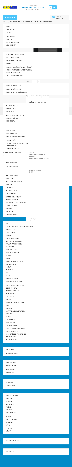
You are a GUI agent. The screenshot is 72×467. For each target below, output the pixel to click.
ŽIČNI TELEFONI (10, 369)
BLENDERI (8, 317)
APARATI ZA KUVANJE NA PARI (15, 285)
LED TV (8, 27)
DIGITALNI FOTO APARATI (13, 440)
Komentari (45, 96)
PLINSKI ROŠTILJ (10, 121)
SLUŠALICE (9, 401)
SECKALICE (9, 314)
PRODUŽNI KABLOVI (11, 413)
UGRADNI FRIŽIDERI (11, 133)
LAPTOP (8, 416)
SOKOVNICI (9, 299)
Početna (5, 22)
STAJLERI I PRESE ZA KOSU (14, 244)
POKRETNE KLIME (11, 193)
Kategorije (10, 17)
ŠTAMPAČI (9, 428)
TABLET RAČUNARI (11, 419)
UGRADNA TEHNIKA (15, 22)
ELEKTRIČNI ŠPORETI (12, 105)
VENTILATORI (9, 179)
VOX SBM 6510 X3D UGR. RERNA (43, 22)
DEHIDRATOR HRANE (12, 278)
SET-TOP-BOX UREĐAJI (12, 42)
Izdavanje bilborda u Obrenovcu (12, 152)
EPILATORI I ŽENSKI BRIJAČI (14, 241)
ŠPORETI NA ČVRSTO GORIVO (14, 181)
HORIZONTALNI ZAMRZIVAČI (14, 60)
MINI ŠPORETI (10, 111)
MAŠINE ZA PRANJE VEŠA (13, 85)
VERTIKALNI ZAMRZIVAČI (13, 73)
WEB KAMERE (10, 404)
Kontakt (5, 156)
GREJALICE (9, 208)
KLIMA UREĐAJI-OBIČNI (12, 176)
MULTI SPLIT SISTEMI (12, 200)
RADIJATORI (9, 187)
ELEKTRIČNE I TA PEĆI (12, 190)
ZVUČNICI (8, 407)
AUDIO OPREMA (10, 36)
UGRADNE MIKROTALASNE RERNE (15, 136)
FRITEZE (8, 275)
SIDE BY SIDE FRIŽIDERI (12, 57)
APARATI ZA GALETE (12, 331)
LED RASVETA (10, 451)
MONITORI (9, 398)
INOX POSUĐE (10, 349)
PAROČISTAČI (10, 296)
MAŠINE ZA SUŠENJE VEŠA (14, 89)
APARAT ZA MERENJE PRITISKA (15, 311)
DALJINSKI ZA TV (11, 45)
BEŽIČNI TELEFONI (11, 363)
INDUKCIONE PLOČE (11, 250)
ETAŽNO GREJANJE (11, 205)
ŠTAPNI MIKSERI (10, 319)
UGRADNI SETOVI (11, 146)
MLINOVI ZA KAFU (11, 229)
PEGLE (7, 224)
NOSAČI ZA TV (10, 39)
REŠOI (7, 273)
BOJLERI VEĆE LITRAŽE (12, 166)
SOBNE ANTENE (10, 30)
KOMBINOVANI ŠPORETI (12, 118)
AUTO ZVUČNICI (10, 386)
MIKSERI (8, 258)
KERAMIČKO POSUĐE (12, 353)
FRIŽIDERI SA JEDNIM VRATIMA (15, 54)
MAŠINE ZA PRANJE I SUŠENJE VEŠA (16, 92)
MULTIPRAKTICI (10, 322)
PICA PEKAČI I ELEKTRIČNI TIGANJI (16, 334)
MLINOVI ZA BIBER (11, 337)
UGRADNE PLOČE (11, 140)
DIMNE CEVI (9, 184)
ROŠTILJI (8, 267)
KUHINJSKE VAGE (11, 294)
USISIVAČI (8, 235)
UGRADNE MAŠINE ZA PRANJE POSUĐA (17, 143)
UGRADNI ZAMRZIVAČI (12, 149)
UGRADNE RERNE (11, 130)
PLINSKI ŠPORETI (11, 108)
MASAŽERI (9, 308)
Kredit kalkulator (35, 96)
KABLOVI (8, 32)
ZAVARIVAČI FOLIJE (11, 325)
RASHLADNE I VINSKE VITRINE (14, 76)
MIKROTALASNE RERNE (12, 252)
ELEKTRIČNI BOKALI (11, 288)
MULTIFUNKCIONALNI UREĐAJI (14, 281)
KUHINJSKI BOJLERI (11, 162)
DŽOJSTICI (9, 410)
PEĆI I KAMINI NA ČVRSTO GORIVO (16, 202)
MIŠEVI (8, 425)
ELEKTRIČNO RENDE (11, 340)
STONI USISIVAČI (10, 232)
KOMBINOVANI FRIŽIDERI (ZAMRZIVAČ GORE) (19, 67)
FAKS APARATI (10, 372)
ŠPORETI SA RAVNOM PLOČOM (15, 115)
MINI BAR (8, 63)
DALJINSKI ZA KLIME (12, 214)
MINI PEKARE (9, 270)
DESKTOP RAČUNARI (12, 395)
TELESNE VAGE (10, 247)
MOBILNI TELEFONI (11, 366)
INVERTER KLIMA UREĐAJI (13, 197)
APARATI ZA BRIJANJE (12, 238)
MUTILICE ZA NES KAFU (12, 291)
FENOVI (8, 305)
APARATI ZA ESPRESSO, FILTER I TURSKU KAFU (19, 227)
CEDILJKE (8, 255)
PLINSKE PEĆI (9, 211)
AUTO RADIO (9, 382)
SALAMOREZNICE (11, 264)
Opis (27, 96)
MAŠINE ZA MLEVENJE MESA (14, 261)
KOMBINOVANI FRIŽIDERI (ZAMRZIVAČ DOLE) (19, 70)
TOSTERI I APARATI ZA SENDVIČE (15, 328)
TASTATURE (9, 422)
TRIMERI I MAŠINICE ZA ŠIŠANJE (15, 302)
